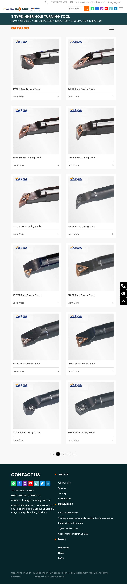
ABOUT (63, 477)
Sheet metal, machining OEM (73, 536)
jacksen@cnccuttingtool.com (87, 2)
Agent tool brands (68, 531)
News (62, 542)
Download (63, 550)
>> (74, 457)
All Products (25, 20)
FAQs (61, 561)
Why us (62, 491)
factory (62, 496)
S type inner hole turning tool (86, 20)
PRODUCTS (65, 507)
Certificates (64, 501)
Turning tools (62, 20)
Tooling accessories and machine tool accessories (85, 521)
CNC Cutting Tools (43, 20)
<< (52, 457)
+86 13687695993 (56, 2)
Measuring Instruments (70, 526)
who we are (64, 486)
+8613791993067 (32, 498)
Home (14, 20)
